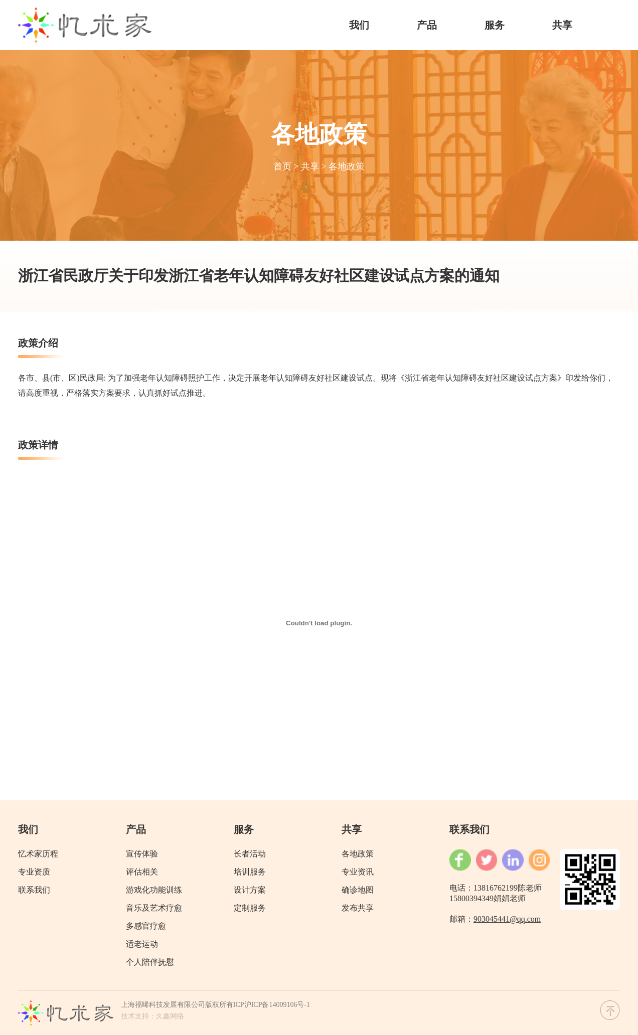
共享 (562, 25)
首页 (282, 166)
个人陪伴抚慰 (150, 962)
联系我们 (34, 890)
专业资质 (34, 872)
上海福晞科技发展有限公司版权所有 (177, 1004)
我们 (359, 25)
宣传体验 (142, 853)
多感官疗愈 (146, 926)
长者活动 (250, 853)
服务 (495, 25)
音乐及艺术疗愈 (154, 908)
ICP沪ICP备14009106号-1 (271, 1004)
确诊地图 (358, 890)
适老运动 (142, 944)
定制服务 (250, 908)
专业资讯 (358, 872)
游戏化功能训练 (154, 890)
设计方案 (250, 890)
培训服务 (250, 872)
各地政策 (347, 166)
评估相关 (142, 872)
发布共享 (358, 908)
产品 (427, 25)
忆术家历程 (38, 853)
